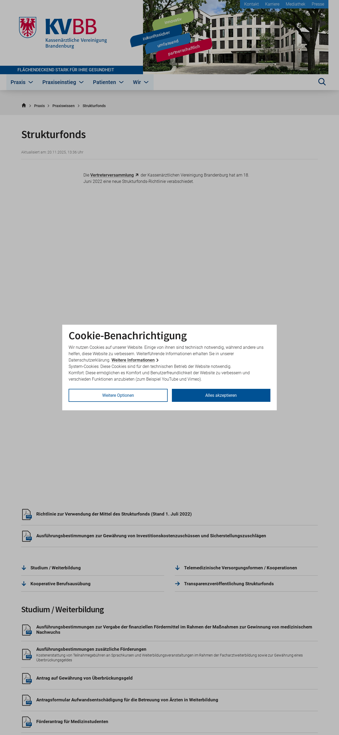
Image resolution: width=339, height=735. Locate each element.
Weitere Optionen (118, 395)
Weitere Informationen (133, 360)
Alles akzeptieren (221, 395)
